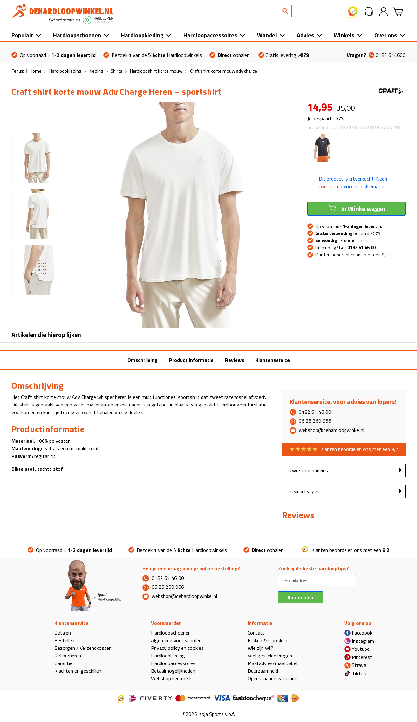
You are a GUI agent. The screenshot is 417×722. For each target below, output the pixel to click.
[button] (368, 11)
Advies (305, 35)
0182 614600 (376, 55)
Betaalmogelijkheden (173, 671)
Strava (355, 665)
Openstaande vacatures (273, 678)
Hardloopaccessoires (210, 35)
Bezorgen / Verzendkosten (83, 648)
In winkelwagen (303, 491)
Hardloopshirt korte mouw (156, 70)
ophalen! (230, 55)
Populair (22, 35)
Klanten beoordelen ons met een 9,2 (351, 254)
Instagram (359, 641)
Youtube (357, 649)
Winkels (344, 35)
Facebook (358, 632)
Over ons (385, 35)
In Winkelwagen (356, 208)
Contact (256, 632)
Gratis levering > (283, 55)
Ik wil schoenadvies (307, 470)
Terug (17, 70)
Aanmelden (300, 597)
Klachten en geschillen (77, 671)
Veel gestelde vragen (270, 655)
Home (36, 70)
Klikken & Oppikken (267, 640)
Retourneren (67, 655)
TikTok (355, 673)
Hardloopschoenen (77, 35)
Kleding (96, 70)
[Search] (218, 11)
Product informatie (191, 360)
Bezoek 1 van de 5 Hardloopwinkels (152, 55)
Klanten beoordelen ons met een (345, 550)
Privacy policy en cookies (177, 648)
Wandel (267, 35)
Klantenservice (273, 360)
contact (327, 186)
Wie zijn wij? (260, 648)
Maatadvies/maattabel (272, 663)
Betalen (62, 632)
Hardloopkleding (142, 35)
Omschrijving (142, 360)
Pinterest (358, 657)
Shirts (116, 70)
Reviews (234, 360)
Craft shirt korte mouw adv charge (223, 70)
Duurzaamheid (263, 671)
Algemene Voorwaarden (176, 640)
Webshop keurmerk (171, 678)
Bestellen (64, 640)
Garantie (63, 663)
